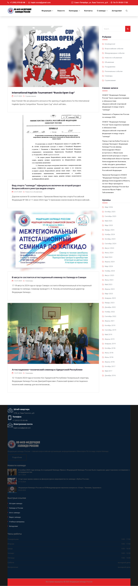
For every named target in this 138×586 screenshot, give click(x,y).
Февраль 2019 (110, 343)
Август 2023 (109, 275)
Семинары (29, 281)
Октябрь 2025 (110, 212)
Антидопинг (14, 526)
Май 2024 (108, 257)
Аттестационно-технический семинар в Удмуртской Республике (50, 369)
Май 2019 (108, 334)
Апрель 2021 (110, 321)
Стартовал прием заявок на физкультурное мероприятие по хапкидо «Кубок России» (54, 479)
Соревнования (30, 96)
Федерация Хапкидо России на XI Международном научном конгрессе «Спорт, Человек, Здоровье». (61, 488)
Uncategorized (110, 44)
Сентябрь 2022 (111, 316)
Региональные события (114, 71)
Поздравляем (110, 67)
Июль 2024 (109, 253)
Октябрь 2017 (110, 366)
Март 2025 (109, 225)
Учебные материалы (17, 522)
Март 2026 (109, 207)
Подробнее (17, 457)
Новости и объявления (33, 192)
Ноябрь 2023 (110, 271)
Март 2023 (109, 293)
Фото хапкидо (14, 513)
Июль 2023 (109, 280)
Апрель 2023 (110, 289)
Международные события (115, 53)
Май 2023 (108, 284)
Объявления (110, 62)
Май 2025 (108, 221)
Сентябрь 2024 (111, 243)
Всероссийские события (114, 48)
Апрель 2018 (110, 362)
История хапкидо (16, 504)
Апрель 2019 (110, 339)
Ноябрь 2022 (110, 312)
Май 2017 (108, 371)
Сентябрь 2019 (111, 330)
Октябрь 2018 (110, 348)
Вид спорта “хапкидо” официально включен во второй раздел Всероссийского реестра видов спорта (49, 187)
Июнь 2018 (109, 357)
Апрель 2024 (110, 262)
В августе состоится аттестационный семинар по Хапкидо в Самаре (52, 277)
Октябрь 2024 (110, 239)
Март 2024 (109, 266)
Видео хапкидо (15, 517)
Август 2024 (109, 248)
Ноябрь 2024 (110, 234)
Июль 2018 (109, 353)
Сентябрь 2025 (111, 216)
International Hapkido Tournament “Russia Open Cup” (46, 92)
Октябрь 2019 (110, 325)
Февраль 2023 (110, 298)
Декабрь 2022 (110, 307)
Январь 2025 (110, 230)
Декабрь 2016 (110, 375)
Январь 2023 (110, 303)
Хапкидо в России (16, 508)
